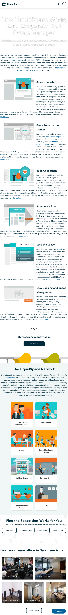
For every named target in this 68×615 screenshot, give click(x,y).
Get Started (34, 344)
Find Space (4, 117)
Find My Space (34, 611)
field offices (50, 137)
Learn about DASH (53, 279)
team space (16, 60)
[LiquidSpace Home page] (11, 4)
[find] (59, 4)
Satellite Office (58, 530)
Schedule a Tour (25, 236)
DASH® (60, 249)
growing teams (9, 377)
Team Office (9, 530)
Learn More (44, 319)
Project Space (42, 530)
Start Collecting (15, 198)
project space (61, 137)
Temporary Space (25, 530)
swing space (29, 70)
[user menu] (64, 4)
